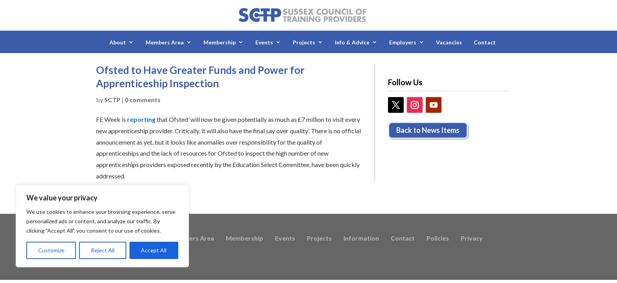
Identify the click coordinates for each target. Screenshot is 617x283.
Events (264, 42)
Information (361, 238)
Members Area (165, 42)
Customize (51, 250)
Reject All (103, 250)
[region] (102, 226)
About (117, 42)
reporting (141, 119)
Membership (219, 42)
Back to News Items (428, 130)
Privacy (472, 238)
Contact (485, 42)
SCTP (112, 99)
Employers (402, 42)
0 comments (143, 99)
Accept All (153, 250)
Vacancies (449, 42)
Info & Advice (352, 42)
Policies (438, 238)
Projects (304, 42)
